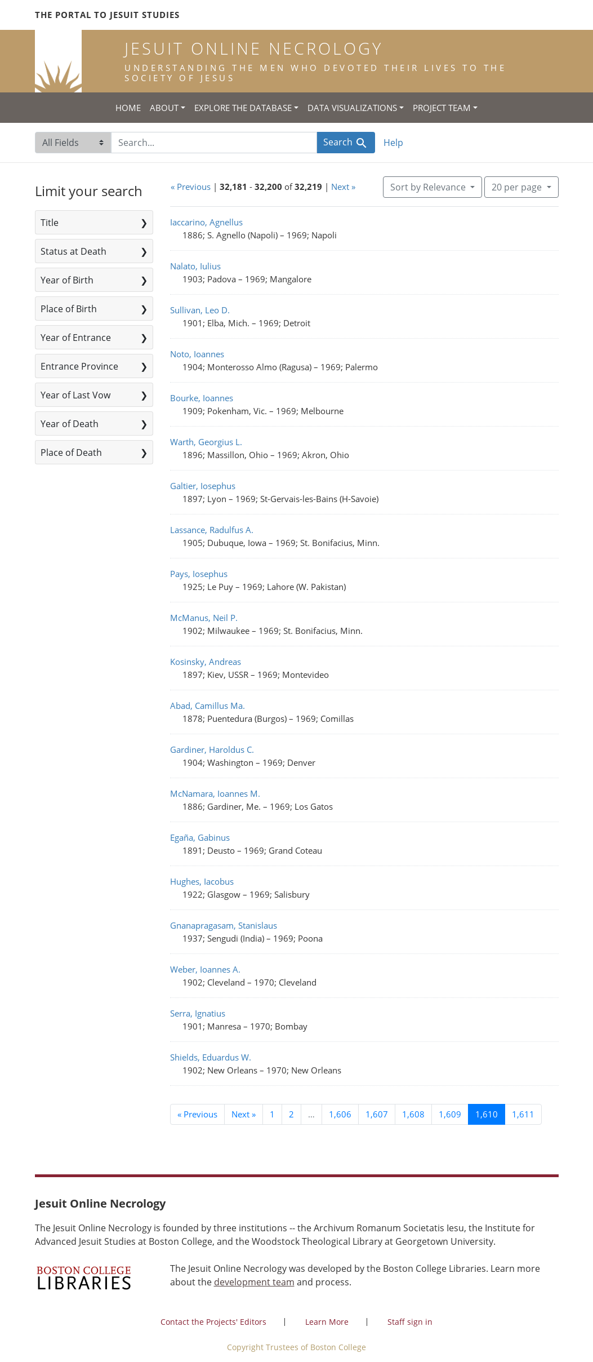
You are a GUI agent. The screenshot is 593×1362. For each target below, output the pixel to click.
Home (128, 107)
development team (254, 1282)
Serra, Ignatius (197, 1013)
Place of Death (71, 452)
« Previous (191, 186)
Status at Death (73, 251)
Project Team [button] (442, 107)
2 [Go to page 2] (291, 1114)
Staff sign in (410, 1321)
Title (50, 222)
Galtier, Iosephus (202, 485)
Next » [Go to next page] (243, 1114)
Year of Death (70, 424)
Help (393, 142)
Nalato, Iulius (195, 266)
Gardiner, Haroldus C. (212, 749)
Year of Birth (67, 280)
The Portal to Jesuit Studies (107, 14)
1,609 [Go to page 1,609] (450, 1114)
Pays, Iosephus (199, 573)
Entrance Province (79, 366)
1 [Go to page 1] (272, 1114)
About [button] (164, 107)
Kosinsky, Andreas (205, 661)
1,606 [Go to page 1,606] (340, 1114)
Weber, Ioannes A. (205, 969)
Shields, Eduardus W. (210, 1057)
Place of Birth (69, 309)
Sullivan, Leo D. (200, 310)
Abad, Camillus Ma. (207, 705)
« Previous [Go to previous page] (197, 1114)
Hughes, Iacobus (202, 881)
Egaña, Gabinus (200, 837)
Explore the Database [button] (243, 107)
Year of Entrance (76, 337)
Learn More (327, 1321)
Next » (343, 186)
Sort (429, 187)
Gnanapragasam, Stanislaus (223, 925)
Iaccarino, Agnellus (206, 222)
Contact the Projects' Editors (213, 1321)
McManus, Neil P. (204, 617)
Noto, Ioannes (197, 354)
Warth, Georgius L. (206, 441)
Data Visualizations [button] (352, 107)
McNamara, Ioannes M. (215, 793)
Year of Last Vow (75, 395)
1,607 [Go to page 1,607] (376, 1114)
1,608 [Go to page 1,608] (413, 1114)
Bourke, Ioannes (201, 397)
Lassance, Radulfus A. (211, 529)
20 (518, 186)
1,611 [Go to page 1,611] (523, 1114)
